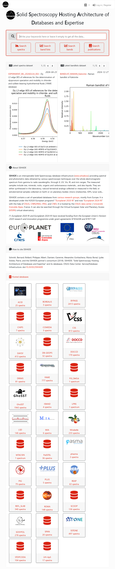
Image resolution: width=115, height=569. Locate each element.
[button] (87, 5)
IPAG (44, 203)
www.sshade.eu (81, 175)
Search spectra (20, 47)
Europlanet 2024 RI (93, 200)
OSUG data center (83, 203)
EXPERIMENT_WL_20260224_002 (23, 73)
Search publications (94, 47)
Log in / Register (101, 5)
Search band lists (45, 47)
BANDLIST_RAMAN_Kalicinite (73, 73)
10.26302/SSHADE (34, 267)
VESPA (12, 210)
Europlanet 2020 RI (65, 200)
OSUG (27, 203)
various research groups (68, 197)
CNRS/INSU (36, 203)
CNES (54, 203)
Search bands (69, 47)
